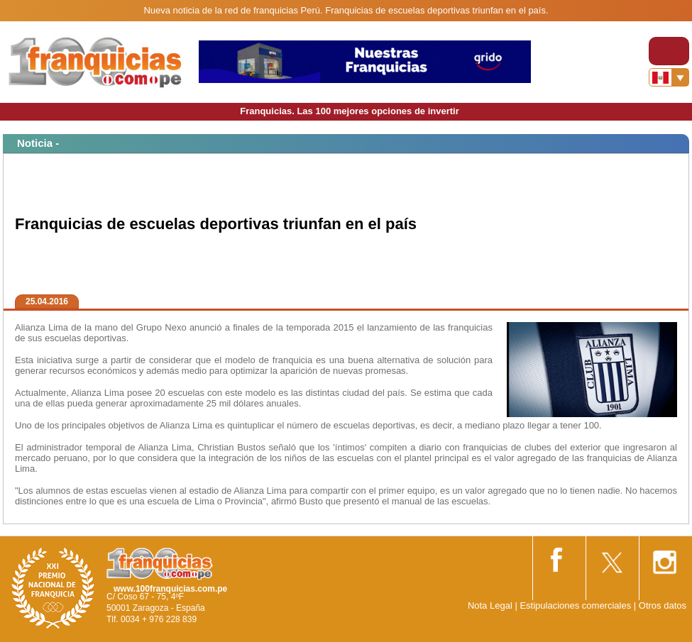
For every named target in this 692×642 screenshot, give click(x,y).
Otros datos (662, 605)
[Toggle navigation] (669, 51)
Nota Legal (490, 605)
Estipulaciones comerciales (576, 605)
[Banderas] (669, 77)
